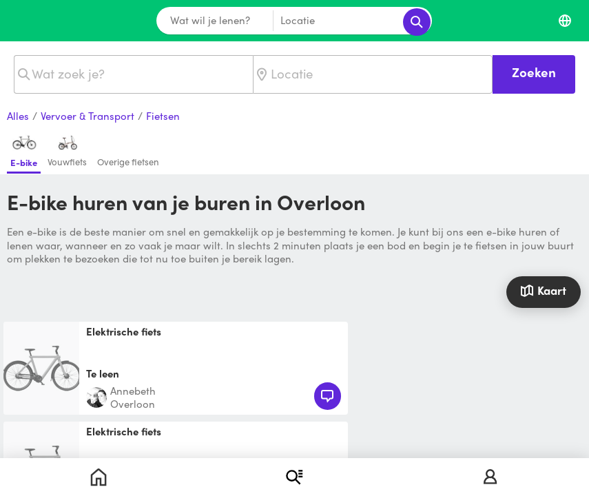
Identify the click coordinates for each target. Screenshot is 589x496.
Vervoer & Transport (87, 116)
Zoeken (534, 72)
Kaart (543, 290)
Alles (18, 116)
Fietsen (163, 116)
